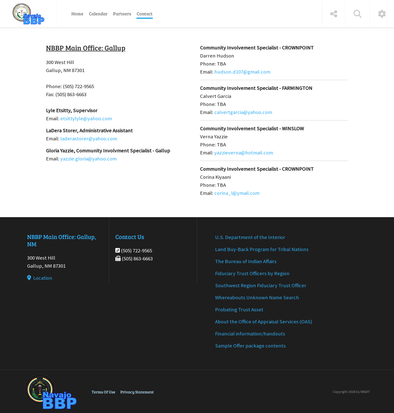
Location (39, 278)
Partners (122, 14)
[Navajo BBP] (28, 13)
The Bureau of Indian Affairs (246, 261)
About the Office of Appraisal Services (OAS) (263, 321)
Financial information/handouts (250, 333)
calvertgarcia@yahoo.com (243, 112)
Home (77, 14)
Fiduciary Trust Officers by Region (252, 273)
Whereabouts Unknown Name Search (257, 297)
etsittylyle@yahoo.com (86, 118)
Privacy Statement (137, 391)
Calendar (98, 14)
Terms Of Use (103, 391)
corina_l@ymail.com (237, 193)
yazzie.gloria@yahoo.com (88, 158)
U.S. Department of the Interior (250, 237)
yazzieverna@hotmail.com (243, 152)
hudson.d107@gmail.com (242, 72)
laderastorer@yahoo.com (88, 138)
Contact (145, 14)
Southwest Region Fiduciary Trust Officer (260, 285)
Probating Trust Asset (239, 309)
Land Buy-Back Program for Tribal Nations (262, 249)
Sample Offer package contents (250, 345)
